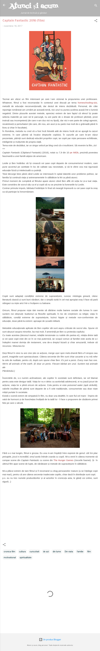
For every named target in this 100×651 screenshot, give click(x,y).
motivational (10, 557)
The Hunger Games (63, 460)
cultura (22, 551)
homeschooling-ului (87, 102)
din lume (57, 551)
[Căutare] (96, 6)
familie (80, 551)
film (89, 551)
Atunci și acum (34, 6)
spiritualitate (26, 557)
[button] (96, 21)
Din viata (69, 551)
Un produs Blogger (50, 639)
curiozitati (34, 551)
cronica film (9, 551)
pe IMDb (74, 152)
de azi (46, 551)
